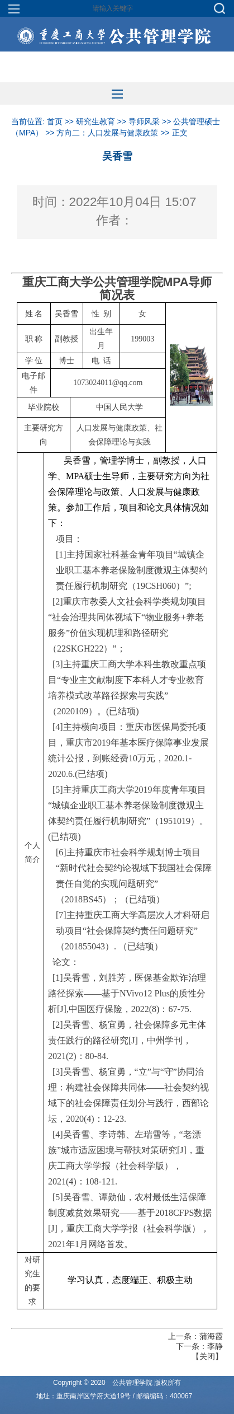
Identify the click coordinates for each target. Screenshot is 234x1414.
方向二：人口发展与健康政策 (107, 132)
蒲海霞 (211, 1336)
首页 (55, 121)
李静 (215, 1346)
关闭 (207, 1356)
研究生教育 (95, 121)
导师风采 (144, 121)
